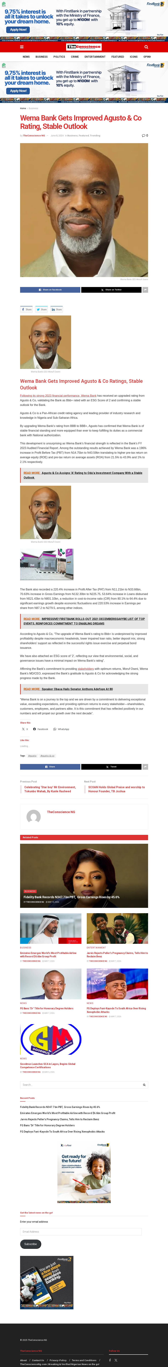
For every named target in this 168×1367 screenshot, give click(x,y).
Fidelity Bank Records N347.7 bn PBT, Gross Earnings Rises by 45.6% (72, 897)
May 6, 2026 (48, 1072)
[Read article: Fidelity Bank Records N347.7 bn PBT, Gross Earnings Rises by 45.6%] (84, 876)
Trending (95, 135)
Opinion (148, 56)
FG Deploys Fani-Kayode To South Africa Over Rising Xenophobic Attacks (62, 1131)
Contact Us (38, 1360)
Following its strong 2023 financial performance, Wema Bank (58, 395)
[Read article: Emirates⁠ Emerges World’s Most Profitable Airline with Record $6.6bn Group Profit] (50, 928)
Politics (59, 56)
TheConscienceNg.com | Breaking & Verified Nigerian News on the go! (59, 1364)
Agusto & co (47, 756)
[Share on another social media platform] (145, 290)
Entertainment (95, 56)
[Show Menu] (21, 47)
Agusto (32, 756)
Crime (75, 56)
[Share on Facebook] (50, 290)
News (26, 56)
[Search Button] (146, 47)
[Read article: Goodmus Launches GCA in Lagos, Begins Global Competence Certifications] (50, 1039)
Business (42, 56)
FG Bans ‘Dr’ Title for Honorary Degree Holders (46, 1008)
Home (23, 108)
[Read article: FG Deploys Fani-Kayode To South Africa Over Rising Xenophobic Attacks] (117, 984)
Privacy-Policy (58, 1360)
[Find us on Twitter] (116, 1360)
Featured (117, 56)
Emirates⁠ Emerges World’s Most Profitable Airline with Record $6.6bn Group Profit (67, 1113)
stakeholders (86, 668)
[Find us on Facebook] (110, 1360)
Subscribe (30, 1244)
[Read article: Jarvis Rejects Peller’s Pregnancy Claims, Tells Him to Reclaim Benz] (117, 928)
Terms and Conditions (84, 1360)
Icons (134, 56)
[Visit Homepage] (84, 47)
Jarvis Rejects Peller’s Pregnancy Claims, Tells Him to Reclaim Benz (59, 1119)
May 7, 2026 (48, 961)
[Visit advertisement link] (84, 21)
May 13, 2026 (52, 902)
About (23, 1360)
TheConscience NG (34, 135)
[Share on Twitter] (111, 290)
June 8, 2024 (57, 135)
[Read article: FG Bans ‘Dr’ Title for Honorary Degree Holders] (50, 984)
